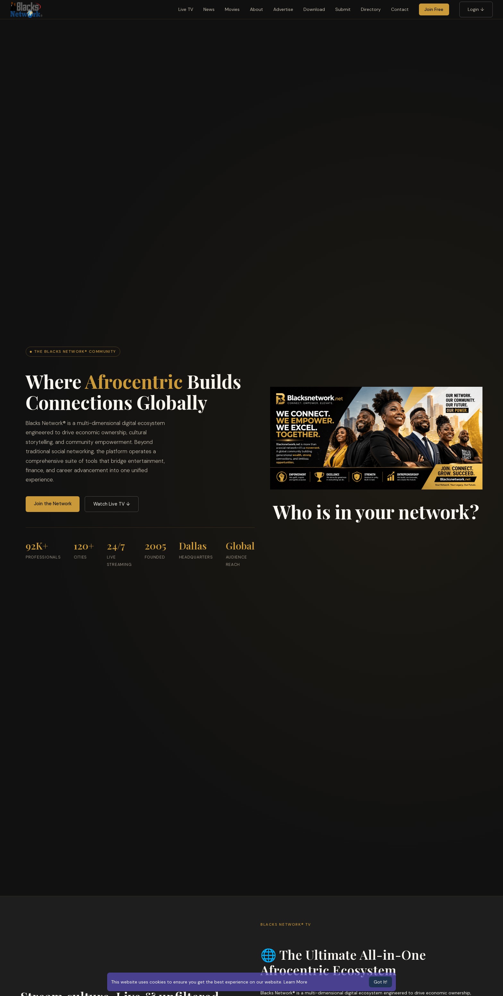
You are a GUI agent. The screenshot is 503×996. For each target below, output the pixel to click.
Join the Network (53, 504)
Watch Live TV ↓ (111, 504)
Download (314, 9)
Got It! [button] (380, 982)
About (256, 9)
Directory (371, 9)
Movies (232, 9)
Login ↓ (476, 9)
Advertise (283, 9)
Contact (400, 9)
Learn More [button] (295, 982)
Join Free (433, 9)
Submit (343, 9)
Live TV (185, 9)
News (209, 9)
